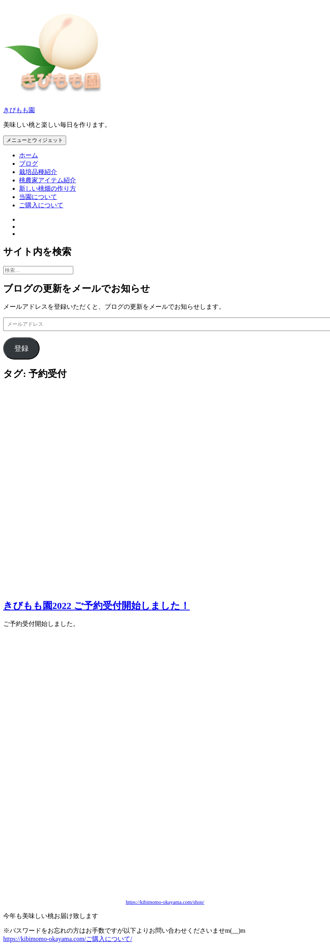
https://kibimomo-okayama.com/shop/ (165, 902)
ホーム (28, 155)
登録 (21, 348)
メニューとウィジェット (34, 140)
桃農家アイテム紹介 (47, 180)
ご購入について (41, 205)
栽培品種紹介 (38, 171)
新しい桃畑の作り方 (47, 188)
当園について (38, 196)
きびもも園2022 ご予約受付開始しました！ (96, 606)
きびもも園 (19, 110)
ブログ (28, 163)
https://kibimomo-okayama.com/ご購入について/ (67, 938)
